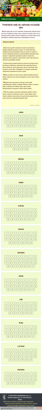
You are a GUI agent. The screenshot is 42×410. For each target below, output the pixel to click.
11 (14, 119)
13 (22, 119)
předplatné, (22, 405)
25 (8, 126)
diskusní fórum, (27, 403)
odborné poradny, (10, 403)
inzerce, (28, 405)
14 (27, 119)
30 (29, 126)
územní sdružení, (12, 401)
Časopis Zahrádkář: (13, 405)
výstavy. (35, 403)
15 (31, 119)
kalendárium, (19, 403)
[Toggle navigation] (27, 19)
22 (27, 122)
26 (12, 126)
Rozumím (39, 407)
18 (10, 122)
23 (31, 122)
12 (18, 119)
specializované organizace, (25, 401)
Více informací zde (8, 408)
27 (16, 126)
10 (10, 119)
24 (35, 122)
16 (35, 119)
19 (14, 122)
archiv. (33, 405)
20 (18, 122)
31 (33, 126)
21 (22, 122)
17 (6, 122)
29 (25, 126)
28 (20, 126)
